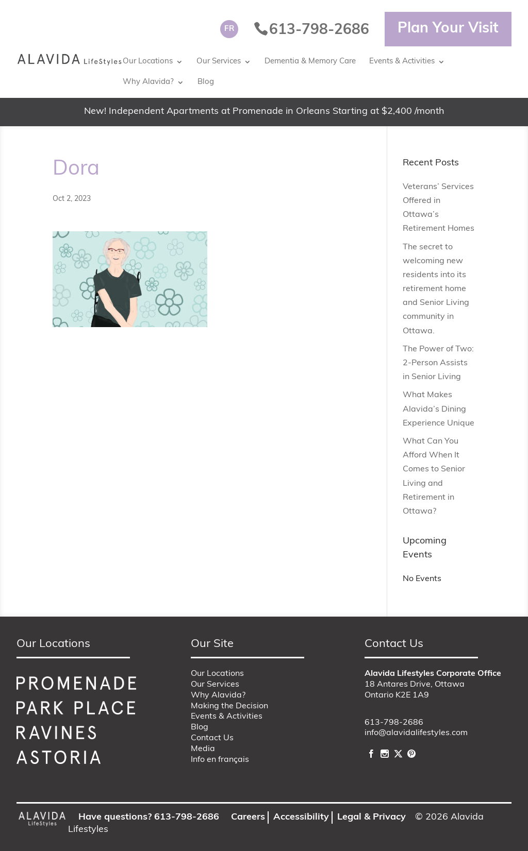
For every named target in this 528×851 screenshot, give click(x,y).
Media (203, 749)
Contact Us (212, 738)
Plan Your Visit (448, 29)
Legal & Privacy (371, 817)
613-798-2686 (394, 723)
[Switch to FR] (229, 29)
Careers (248, 817)
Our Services (218, 61)
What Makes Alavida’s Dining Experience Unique (438, 409)
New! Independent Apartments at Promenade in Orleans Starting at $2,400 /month (264, 111)
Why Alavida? (148, 82)
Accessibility (301, 817)
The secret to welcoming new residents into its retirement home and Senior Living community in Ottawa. (436, 289)
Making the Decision (229, 706)
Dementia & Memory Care (310, 61)
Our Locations (148, 61)
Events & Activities (402, 61)
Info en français (220, 760)
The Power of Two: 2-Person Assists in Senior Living (438, 363)
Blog (205, 82)
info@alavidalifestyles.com (416, 733)
